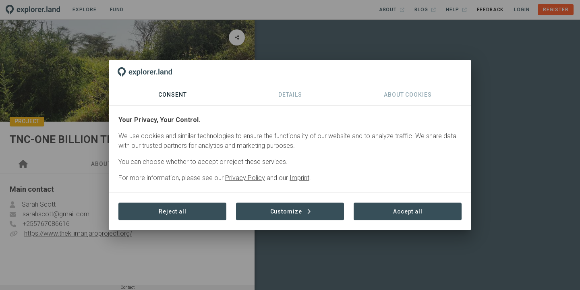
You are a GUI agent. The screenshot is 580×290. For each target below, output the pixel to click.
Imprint (299, 178)
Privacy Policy (245, 178)
